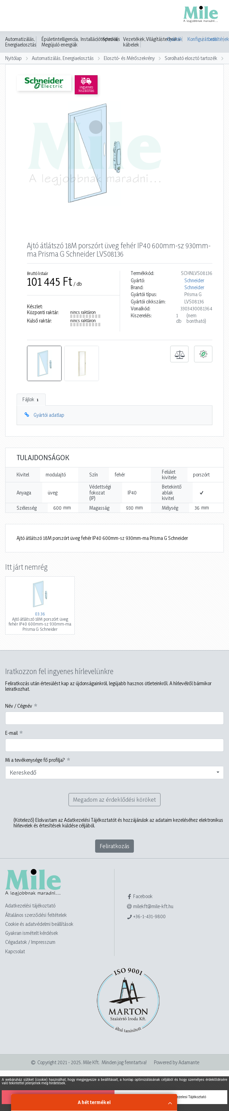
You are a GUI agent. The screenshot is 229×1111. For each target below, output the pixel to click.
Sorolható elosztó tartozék (191, 58)
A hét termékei (94, 1102)
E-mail (11, 733)
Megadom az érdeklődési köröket (114, 799)
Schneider (194, 280)
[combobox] (114, 772)
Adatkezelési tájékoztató (30, 905)
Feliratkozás (114, 846)
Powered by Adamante (176, 1062)
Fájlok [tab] (31, 399)
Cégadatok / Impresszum (30, 942)
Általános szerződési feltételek (36, 915)
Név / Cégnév (18, 706)
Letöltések (216, 39)
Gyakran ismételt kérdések (31, 933)
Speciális (111, 39)
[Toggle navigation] (15, 16)
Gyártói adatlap (49, 415)
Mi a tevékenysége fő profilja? (35, 760)
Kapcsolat (15, 951)
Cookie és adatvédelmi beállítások (39, 924)
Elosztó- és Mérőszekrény (129, 58)
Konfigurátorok (195, 39)
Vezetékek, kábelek (134, 42)
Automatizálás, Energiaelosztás (20, 42)
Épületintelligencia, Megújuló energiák (60, 42)
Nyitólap (13, 58)
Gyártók (174, 39)
